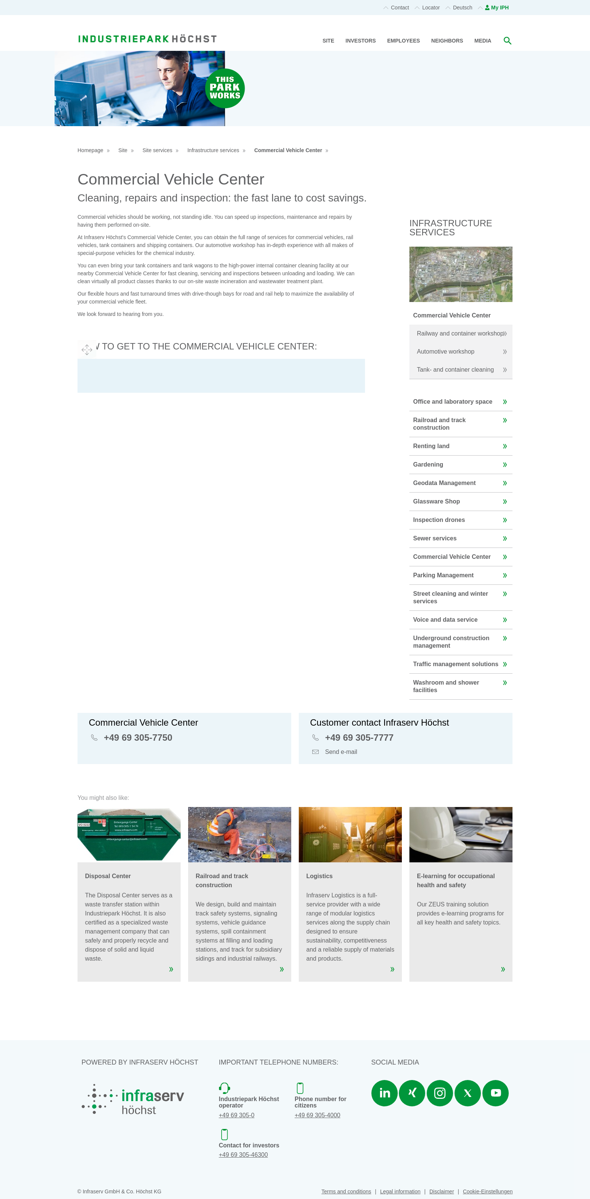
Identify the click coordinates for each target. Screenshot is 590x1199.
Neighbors (447, 41)
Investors (360, 41)
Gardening (462, 465)
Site (328, 41)
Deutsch (462, 8)
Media (482, 41)
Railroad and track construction (462, 421)
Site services (157, 150)
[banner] (147, 29)
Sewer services (462, 538)
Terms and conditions (346, 1191)
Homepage (90, 150)
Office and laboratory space (462, 402)
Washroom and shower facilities (462, 683)
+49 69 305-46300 (243, 1155)
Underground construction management (462, 639)
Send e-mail (341, 753)
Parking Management (462, 575)
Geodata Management (462, 483)
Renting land (462, 446)
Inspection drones (462, 520)
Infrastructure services (213, 150)
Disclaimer (441, 1191)
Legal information (400, 1191)
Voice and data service (462, 620)
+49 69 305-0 (237, 1115)
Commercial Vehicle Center (288, 150)
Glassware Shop (462, 502)
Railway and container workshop (464, 334)
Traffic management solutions (462, 664)
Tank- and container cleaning (464, 370)
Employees (403, 41)
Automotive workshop (464, 352)
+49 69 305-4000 (317, 1115)
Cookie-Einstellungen (487, 1191)
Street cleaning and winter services (462, 594)
